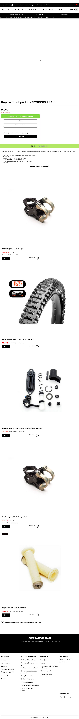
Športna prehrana (43, 9)
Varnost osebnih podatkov (30, 685)
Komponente (12, 9)
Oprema (21, 9)
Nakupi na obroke (27, 676)
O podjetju (43, 660)
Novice (42, 663)
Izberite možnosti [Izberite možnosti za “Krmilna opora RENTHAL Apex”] (11, 258)
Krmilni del (21, 17)
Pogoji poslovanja (24, 133)
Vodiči (3, 678)
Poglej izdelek (74, 258)
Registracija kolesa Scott (29, 668)
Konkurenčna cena (27, 679)
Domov (2, 17)
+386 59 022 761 (6, 5)
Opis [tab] (33, 146)
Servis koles (52, 9)
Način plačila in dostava (29, 660)
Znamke (59, 9)
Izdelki (7, 17)
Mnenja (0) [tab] (42, 146)
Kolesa (4, 9)
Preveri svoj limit (64, 14)
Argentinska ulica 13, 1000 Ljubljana (41, 5)
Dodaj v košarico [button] (10, 347)
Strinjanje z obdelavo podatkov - (16, 133)
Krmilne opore (29, 17)
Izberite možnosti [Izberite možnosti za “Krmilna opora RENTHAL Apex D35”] (11, 526)
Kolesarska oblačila (30, 9)
